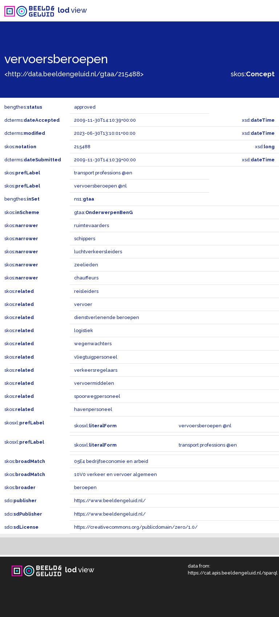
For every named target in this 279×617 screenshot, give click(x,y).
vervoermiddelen (94, 383)
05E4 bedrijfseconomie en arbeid (111, 461)
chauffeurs (86, 278)
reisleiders (86, 291)
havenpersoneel (93, 409)
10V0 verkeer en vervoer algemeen (115, 474)
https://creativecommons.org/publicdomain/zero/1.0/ (136, 527)
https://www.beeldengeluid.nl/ (110, 500)
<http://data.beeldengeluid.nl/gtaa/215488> (73, 74)
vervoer (83, 304)
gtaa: (103, 212)
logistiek (83, 330)
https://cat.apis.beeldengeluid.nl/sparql (233, 573)
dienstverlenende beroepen (106, 317)
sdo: (20, 500)
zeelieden (86, 264)
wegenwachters (93, 343)
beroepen (85, 487)
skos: (253, 74)
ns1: (84, 199)
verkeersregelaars (95, 370)
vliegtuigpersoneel (95, 357)
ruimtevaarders (91, 225)
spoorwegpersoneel (97, 396)
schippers (84, 238)
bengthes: (23, 107)
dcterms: (32, 120)
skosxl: (24, 423)
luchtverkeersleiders (98, 251)
